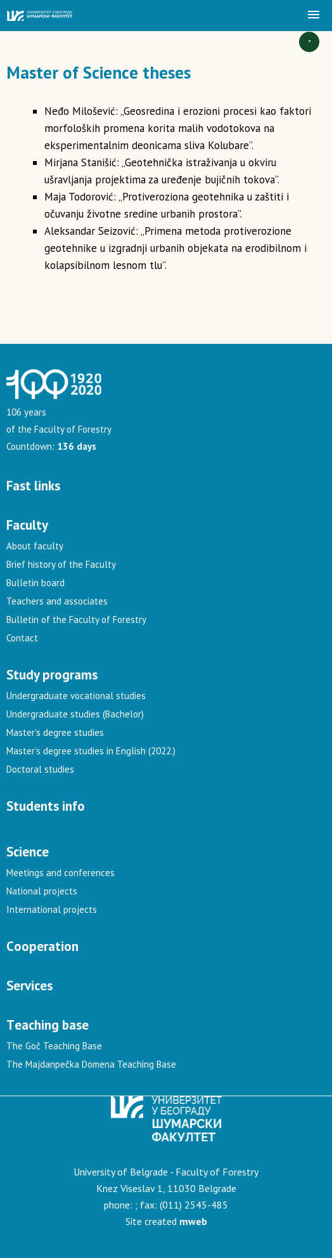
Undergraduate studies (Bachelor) (75, 714)
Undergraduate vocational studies (76, 696)
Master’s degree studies (55, 732)
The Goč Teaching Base (54, 1046)
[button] (314, 15)
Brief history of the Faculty (61, 564)
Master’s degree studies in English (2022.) (91, 751)
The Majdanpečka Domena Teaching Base (91, 1064)
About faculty (34, 546)
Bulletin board (35, 583)
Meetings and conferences (60, 873)
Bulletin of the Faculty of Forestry (76, 619)
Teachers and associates (57, 601)
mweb (193, 1221)
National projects (41, 891)
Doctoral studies (40, 769)
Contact (22, 638)
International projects (51, 909)
